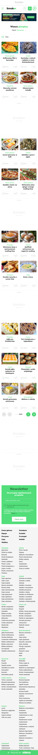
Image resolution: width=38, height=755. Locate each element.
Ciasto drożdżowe (7, 609)
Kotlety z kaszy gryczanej (27, 611)
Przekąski (10, 245)
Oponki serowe (6, 665)
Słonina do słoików (25, 703)
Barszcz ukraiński (7, 585)
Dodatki (22, 533)
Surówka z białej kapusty (27, 601)
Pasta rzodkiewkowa (25, 670)
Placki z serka (6, 564)
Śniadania (10, 86)
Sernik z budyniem (7, 607)
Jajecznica (5, 550)
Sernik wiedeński (24, 674)
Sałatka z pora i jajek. (28, 156)
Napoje (4, 533)
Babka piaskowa (7, 646)
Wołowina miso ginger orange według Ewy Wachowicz (28, 188)
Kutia (20, 653)
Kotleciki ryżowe (24, 625)
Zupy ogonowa (6, 578)
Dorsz (21, 561)
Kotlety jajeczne (24, 745)
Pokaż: (19, 30)
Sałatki (28, 56)
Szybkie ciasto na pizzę (10, 186)
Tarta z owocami (7, 680)
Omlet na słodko (7, 552)
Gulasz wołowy (6, 715)
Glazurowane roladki (28, 89)
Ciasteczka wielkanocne (9, 639)
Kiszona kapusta (24, 680)
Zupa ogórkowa (7, 597)
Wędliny (5, 542)
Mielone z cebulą (28, 399)
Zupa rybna (22, 637)
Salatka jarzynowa (25, 590)
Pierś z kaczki (23, 550)
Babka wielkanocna (8, 642)
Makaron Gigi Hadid (25, 731)
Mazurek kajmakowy (8, 682)
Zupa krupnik (6, 583)
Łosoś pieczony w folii (10, 156)
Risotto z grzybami (25, 613)
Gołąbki (21, 607)
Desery (28, 245)
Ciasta (10, 367)
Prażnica (4, 573)
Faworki (4, 663)
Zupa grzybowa (24, 639)
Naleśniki (5, 559)
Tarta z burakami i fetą (26, 748)
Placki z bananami (7, 571)
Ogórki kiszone (23, 684)
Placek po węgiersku (8, 710)
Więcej (13, 513)
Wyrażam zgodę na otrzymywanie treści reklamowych (16, 506)
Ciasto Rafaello (6, 616)
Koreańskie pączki (7, 674)
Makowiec (5, 618)
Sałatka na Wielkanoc (26, 594)
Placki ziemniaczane (25, 557)
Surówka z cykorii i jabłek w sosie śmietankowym (28, 60)
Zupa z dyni (5, 581)
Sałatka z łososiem (25, 585)
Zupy (28, 275)
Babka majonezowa (8, 684)
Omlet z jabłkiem (7, 561)
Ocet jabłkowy (23, 682)
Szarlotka (5, 611)
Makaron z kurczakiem (26, 555)
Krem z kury (28, 277)
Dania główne (9, 56)
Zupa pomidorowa (7, 599)
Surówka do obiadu (25, 578)
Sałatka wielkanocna (8, 651)
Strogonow (5, 713)
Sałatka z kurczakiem (26, 587)
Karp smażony (23, 644)
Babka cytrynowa (7, 644)
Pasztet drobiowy (7, 637)
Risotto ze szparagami (26, 618)
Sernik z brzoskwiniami (26, 672)
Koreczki (4, 672)
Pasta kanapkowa (7, 557)
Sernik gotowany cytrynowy (10, 400)
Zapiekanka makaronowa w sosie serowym (26, 715)
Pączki (4, 661)
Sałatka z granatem (25, 599)
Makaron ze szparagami (27, 668)
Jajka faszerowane (7, 632)
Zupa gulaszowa (7, 594)
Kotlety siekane (24, 559)
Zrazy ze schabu (24, 568)
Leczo (3, 708)
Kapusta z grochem (25, 642)
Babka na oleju (6, 613)
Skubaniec (5, 627)
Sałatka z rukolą (24, 592)
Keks (20, 655)
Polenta (21, 627)
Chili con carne (6, 717)
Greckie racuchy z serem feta (10, 278)
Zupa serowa (6, 592)
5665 (20, 414)
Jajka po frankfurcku (10, 340)
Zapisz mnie (19, 519)
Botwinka (22, 661)
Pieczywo (5, 536)
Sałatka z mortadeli (25, 597)
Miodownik (5, 625)
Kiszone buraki (23, 691)
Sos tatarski (5, 649)
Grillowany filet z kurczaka (10, 59)
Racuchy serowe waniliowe (9, 89)
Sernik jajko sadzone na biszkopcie (10, 371)
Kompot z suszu (24, 651)
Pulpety (21, 552)
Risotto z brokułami (25, 616)
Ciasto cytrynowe (7, 623)
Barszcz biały (6, 587)
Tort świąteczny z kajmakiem (28, 340)
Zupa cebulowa (6, 601)
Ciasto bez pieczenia (8, 620)
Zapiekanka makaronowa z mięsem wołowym (26, 726)
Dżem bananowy (24, 698)
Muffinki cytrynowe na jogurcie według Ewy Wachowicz (28, 250)
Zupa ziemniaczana (8, 590)
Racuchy (4, 555)
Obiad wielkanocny (8, 635)
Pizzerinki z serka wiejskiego (28, 370)
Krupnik (21, 609)
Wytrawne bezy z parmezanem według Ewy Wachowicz (10, 250)
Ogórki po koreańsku (25, 700)
